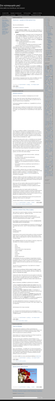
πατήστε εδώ (38, 356)
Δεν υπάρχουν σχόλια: (35, 84)
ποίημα (46, 147)
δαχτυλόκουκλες (47, 91)
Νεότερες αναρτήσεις (18, 391)
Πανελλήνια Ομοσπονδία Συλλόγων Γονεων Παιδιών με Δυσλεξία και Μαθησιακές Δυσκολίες (5, 25)
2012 (47, 58)
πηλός (51, 145)
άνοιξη (46, 79)
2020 (47, 19)
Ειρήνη (47, 94)
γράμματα (46, 90)
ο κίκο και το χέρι (50, 132)
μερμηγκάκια (51, 127)
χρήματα (52, 172)
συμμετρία (50, 158)
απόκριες (51, 79)
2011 (47, 59)
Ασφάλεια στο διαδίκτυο (37, 13)
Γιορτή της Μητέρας (17, 326)
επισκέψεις (50, 96)
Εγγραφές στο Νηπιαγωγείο (16, 13)
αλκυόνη (49, 75)
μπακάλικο (51, 129)
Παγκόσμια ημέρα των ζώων (49, 138)
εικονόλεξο (51, 93)
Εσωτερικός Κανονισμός (36, 14)
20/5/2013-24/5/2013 (18, 93)
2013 (47, 25)
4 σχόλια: (33, 202)
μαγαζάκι (51, 122)
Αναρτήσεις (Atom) (20, 393)
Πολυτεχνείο (50, 147)
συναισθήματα (47, 159)
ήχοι (45, 104)
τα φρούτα (47, 162)
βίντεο (52, 82)
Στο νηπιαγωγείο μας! (10, 5)
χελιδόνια (47, 172)
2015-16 (47, 69)
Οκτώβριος (49, 136)
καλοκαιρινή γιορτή (28, 204)
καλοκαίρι (23, 204)
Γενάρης (52, 85)
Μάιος (51, 123)
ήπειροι (51, 103)
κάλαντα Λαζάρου (48, 112)
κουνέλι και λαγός (48, 118)
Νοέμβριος (49, 130)
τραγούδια (47, 166)
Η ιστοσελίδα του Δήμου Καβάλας (5, 29)
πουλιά (46, 148)
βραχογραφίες (47, 85)
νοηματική (46, 131)
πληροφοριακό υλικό (48, 146)
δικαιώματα (46, 93)
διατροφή (50, 92)
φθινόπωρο (47, 170)
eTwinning (51, 175)
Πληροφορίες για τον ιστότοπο (23, 14)
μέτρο (52, 128)
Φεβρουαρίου (49, 53)
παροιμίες (47, 141)
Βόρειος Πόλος (48, 84)
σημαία (52, 156)
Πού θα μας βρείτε (27, 13)
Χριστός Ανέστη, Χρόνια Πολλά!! (20, 366)
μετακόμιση (48, 128)
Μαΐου (48, 31)
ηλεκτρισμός (51, 101)
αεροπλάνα (46, 74)
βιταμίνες (49, 83)
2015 (47, 23)
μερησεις (46, 127)
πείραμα (25, 320)
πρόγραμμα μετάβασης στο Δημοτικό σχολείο (49, 149)
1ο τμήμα (46, 65)
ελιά (51, 95)
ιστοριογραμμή (47, 110)
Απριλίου (49, 50)
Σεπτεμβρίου (49, 28)
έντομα (46, 96)
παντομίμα (48, 139)
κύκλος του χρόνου (48, 120)
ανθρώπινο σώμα (48, 78)
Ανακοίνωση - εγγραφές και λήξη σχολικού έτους (24, 20)
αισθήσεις (51, 74)
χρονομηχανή (47, 174)
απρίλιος (49, 81)
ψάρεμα (47, 175)
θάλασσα (49, 104)
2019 (47, 20)
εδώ (28, 173)
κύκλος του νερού (48, 119)
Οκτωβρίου (49, 26)
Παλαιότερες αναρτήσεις (36, 391)
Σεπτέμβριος (47, 156)
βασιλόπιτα (46, 82)
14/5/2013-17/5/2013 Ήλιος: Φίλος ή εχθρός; (23, 209)
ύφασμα (52, 167)
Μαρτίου (48, 52)
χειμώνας (51, 171)
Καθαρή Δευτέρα (48, 111)
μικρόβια (47, 129)
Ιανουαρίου (49, 56)
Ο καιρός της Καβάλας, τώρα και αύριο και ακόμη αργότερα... (5, 32)
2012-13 (17, 87)
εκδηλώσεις (51, 94)
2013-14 (51, 68)
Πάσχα (52, 141)
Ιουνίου (48, 29)
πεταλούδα (46, 145)
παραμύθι (46, 140)
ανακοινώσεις (21, 87)
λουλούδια (46, 122)
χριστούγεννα (49, 173)
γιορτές (47, 86)
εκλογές (47, 95)
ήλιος (20, 204)
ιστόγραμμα (50, 109)
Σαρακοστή (46, 154)
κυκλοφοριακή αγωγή (48, 121)
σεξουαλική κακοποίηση (48, 155)
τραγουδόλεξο (47, 167)
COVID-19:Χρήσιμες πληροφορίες (8, 14)
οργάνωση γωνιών (48, 137)
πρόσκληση (51, 150)
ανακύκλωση (47, 77)
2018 (47, 22)
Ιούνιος (46, 109)
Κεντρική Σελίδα (5, 13)
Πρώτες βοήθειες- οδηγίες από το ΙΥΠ (5, 20)
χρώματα (51, 174)
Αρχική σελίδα (26, 391)
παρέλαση (51, 140)
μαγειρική (46, 123)
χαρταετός (46, 171)
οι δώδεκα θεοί (50, 135)
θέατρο (23, 320)
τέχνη (50, 164)
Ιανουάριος (49, 108)
